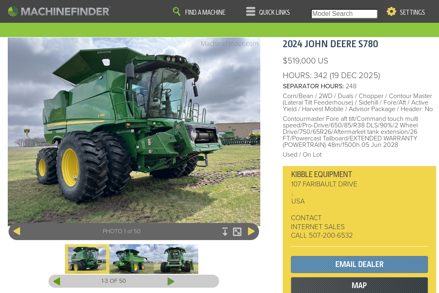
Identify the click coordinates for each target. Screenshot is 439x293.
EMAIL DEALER (359, 264)
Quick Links (274, 12)
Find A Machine (205, 12)
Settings (412, 12)
